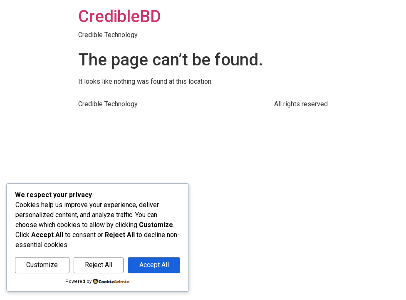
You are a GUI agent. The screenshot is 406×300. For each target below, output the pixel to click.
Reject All (98, 265)
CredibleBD (119, 16)
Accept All (154, 265)
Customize (42, 265)
